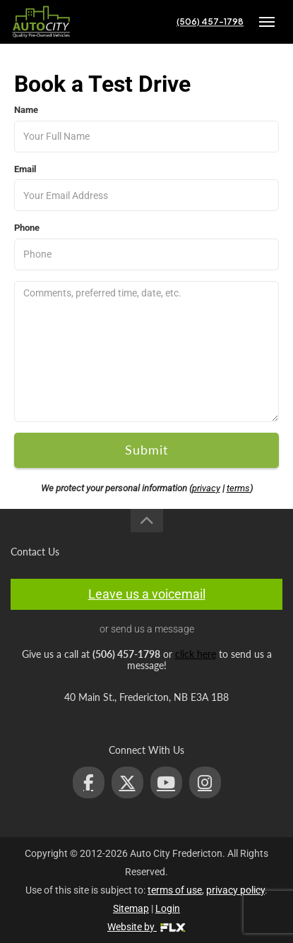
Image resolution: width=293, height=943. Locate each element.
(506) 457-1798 (210, 21)
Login (167, 908)
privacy (206, 488)
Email (25, 169)
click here (195, 654)
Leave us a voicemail (146, 594)
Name (26, 109)
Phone (27, 227)
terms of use (175, 890)
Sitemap (131, 908)
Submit (146, 449)
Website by (146, 926)
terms (238, 488)
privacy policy (235, 890)
